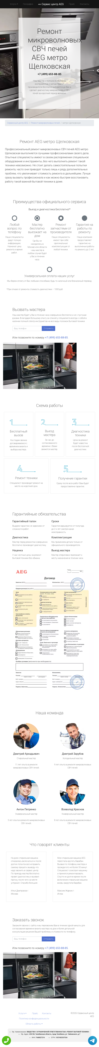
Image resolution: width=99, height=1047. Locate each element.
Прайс (72, 4)
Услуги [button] (13, 4)
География (28, 4)
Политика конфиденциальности (34, 1018)
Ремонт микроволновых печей (45, 123)
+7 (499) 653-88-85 (49, 74)
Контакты (84, 4)
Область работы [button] (33, 1024)
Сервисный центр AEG (17, 123)
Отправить (48, 328)
